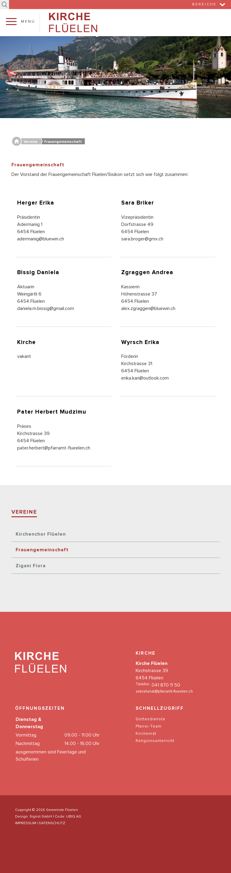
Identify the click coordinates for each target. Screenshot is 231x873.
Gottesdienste (150, 726)
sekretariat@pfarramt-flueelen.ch (164, 698)
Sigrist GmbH (40, 816)
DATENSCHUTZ (52, 823)
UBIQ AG (73, 816)
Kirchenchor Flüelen (41, 534)
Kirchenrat (146, 740)
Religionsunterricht (155, 747)
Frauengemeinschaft (42, 549)
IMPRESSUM (25, 823)
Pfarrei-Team (149, 733)
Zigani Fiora (31, 565)
